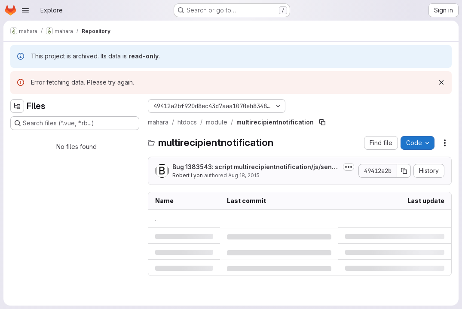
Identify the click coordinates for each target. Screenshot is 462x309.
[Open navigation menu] (25, 10)
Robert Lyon (187, 175)
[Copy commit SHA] (404, 171)
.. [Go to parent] (156, 218)
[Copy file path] (322, 122)
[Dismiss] (441, 82)
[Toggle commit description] (348, 167)
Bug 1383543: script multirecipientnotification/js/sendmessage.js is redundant (254, 167)
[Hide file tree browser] (17, 106)
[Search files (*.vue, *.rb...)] (74, 123)
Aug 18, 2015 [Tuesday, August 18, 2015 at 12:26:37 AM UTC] (244, 175)
